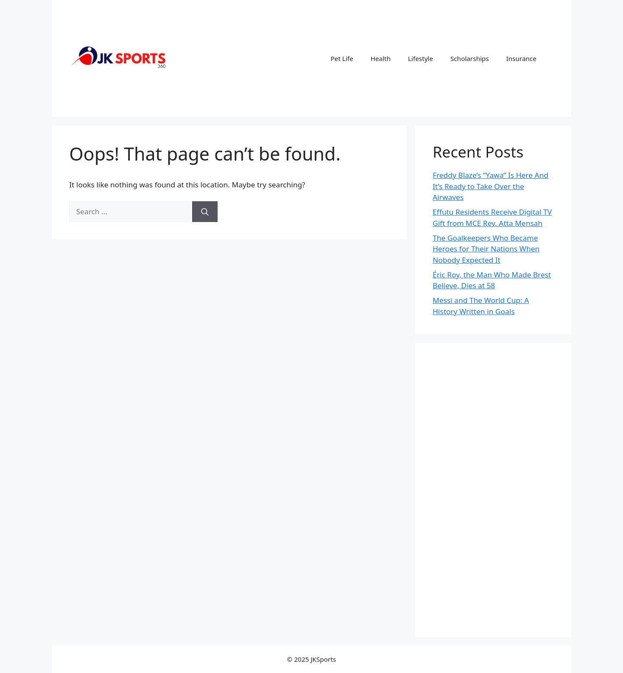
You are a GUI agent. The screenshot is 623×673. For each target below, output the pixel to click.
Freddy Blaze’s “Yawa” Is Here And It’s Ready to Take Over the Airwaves (490, 186)
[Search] (205, 211)
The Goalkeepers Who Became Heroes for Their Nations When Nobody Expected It (486, 249)
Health (380, 58)
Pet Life (342, 58)
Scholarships (469, 58)
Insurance (521, 58)
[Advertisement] (493, 490)
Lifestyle (420, 58)
